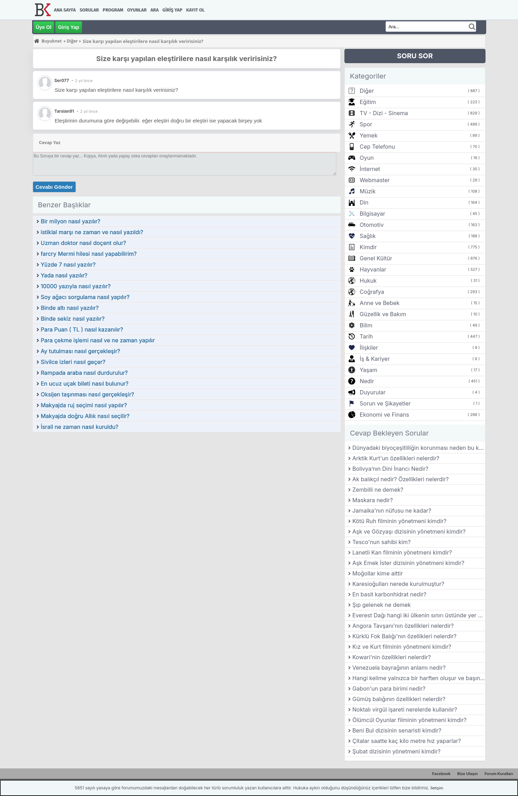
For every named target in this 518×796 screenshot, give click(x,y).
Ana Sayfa (65, 10)
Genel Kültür (376, 258)
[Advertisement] (187, 485)
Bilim (366, 325)
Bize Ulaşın (467, 773)
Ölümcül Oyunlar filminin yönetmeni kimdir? (409, 719)
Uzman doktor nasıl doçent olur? (83, 242)
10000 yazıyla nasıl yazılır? (76, 286)
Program (113, 10)
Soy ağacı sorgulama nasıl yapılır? (85, 296)
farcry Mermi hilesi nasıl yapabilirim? (89, 253)
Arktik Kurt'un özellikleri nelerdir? (395, 458)
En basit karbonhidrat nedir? (389, 594)
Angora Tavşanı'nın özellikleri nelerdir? (403, 625)
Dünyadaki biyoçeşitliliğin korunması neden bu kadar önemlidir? (418, 447)
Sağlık (368, 235)
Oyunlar (137, 10)
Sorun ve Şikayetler (385, 403)
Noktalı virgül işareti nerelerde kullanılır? (404, 709)
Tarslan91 (64, 111)
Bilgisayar (372, 213)
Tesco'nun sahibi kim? (381, 541)
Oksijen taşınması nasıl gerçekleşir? (87, 394)
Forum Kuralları (498, 773)
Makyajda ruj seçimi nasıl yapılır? (84, 405)
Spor (366, 124)
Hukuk (368, 280)
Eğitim (368, 101)
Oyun (367, 157)
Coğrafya (372, 291)
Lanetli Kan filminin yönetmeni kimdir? (402, 552)
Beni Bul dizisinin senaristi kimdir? (397, 730)
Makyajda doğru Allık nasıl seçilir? (85, 415)
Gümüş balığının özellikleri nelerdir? (399, 698)
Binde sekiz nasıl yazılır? (73, 318)
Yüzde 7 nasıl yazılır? (68, 264)
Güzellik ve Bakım (383, 314)
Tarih (366, 336)
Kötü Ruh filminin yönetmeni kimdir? (399, 521)
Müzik (367, 191)
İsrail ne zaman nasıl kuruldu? (79, 426)
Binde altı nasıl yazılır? (70, 307)
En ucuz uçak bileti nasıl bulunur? (85, 383)
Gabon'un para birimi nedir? (388, 688)
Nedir (367, 381)
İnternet (370, 168)
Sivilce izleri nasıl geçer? (73, 361)
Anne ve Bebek (380, 302)
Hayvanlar (373, 269)
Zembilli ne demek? (377, 489)
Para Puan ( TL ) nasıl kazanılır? (82, 329)
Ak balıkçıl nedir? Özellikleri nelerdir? (400, 479)
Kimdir (368, 247)
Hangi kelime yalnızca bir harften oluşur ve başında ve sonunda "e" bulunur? (418, 678)
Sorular (89, 10)
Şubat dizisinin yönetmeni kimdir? (396, 751)
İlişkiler (369, 347)
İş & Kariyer (375, 358)
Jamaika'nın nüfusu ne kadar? (391, 510)
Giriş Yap (172, 10)
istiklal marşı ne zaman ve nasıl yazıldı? (92, 232)
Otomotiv (372, 224)
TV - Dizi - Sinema (384, 113)
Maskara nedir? (372, 500)
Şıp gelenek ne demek (381, 604)
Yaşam (368, 369)
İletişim (437, 788)
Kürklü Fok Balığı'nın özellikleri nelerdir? (404, 636)
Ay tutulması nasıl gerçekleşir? (81, 351)
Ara (155, 10)
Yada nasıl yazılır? (64, 275)
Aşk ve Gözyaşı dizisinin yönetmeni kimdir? (409, 531)
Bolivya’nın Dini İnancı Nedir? (390, 468)
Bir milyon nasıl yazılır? (71, 221)
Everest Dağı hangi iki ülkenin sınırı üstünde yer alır (418, 615)
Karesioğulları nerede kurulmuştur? (398, 583)
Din (364, 202)
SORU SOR (415, 56)
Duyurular (373, 392)
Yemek (369, 135)
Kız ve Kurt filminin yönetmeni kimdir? (401, 646)
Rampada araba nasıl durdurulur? (84, 372)
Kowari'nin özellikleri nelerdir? (391, 657)
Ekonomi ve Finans (384, 414)
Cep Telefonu (377, 146)
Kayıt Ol (195, 10)
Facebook (441, 773)
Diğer (367, 90)
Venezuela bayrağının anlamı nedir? (399, 667)
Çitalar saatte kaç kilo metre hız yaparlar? (406, 740)
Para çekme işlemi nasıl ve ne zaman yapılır (98, 340)
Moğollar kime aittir (377, 573)
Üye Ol (43, 27)
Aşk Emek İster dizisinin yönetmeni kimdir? (408, 562)
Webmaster (375, 180)
